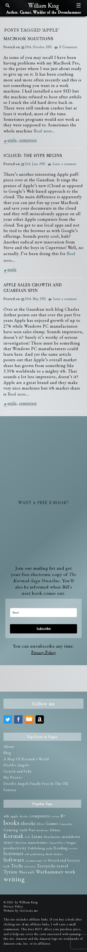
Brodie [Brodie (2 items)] (23, 816)
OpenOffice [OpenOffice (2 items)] (57, 843)
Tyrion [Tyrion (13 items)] (10, 872)
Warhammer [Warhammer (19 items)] (50, 871)
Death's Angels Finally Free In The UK (35, 783)
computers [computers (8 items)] (39, 815)
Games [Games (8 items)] (51, 823)
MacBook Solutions (28, 39)
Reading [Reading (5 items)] (61, 848)
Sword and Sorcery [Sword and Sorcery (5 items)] (64, 860)
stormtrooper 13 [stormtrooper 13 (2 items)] (36, 861)
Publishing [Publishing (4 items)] (36, 848)
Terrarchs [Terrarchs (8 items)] (46, 866)
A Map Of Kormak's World (26, 759)
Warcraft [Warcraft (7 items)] (27, 872)
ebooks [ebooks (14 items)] (28, 823)
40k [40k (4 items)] (6, 816)
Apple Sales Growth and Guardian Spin (32, 288)
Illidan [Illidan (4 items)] (55, 830)
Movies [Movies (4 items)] (21, 842)
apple (11, 140)
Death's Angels (16, 765)
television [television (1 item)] (30, 866)
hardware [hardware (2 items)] (42, 830)
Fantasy (9, 789)
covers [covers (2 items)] (55, 816)
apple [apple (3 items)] (14, 816)
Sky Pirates (12, 777)
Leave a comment (64, 164)
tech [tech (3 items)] (6, 866)
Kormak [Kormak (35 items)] (13, 836)
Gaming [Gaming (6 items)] (10, 829)
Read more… (44, 131)
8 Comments (68, 47)
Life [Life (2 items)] (27, 837)
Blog (7, 752)
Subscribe (43, 628)
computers (28, 140)
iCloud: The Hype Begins (32, 156)
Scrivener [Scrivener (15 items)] (13, 853)
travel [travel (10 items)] (62, 866)
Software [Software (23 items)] (13, 859)
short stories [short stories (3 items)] (54, 854)
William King (43, 6)
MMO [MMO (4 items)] (8, 842)
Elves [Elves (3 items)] (40, 824)
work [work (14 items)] (70, 872)
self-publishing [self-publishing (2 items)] (34, 854)
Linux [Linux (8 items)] (37, 836)
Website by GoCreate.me (20, 911)
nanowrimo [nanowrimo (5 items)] (38, 842)
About (8, 746)
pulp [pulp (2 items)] (49, 848)
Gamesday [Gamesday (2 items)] (66, 824)
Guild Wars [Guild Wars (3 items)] (27, 830)
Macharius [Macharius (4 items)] (52, 836)
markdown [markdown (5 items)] (71, 836)
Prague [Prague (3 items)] (71, 842)
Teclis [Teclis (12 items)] (17, 866)
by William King (26, 902)
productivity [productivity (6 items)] (15, 847)
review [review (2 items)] (73, 848)
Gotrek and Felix (17, 771)
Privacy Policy (43, 652)
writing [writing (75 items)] (14, 878)
